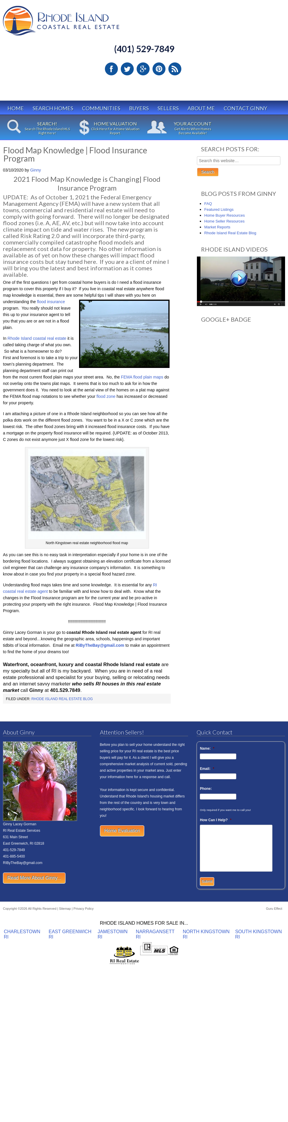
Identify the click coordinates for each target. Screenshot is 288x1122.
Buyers (139, 108)
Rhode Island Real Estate (73, 23)
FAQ (208, 203)
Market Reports (217, 227)
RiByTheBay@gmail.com (100, 645)
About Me (201, 108)
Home (15, 108)
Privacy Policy (83, 908)
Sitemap (65, 908)
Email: (207, 769)
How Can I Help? (215, 820)
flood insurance (51, 301)
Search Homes (53, 108)
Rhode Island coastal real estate (37, 338)
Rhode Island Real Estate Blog (62, 699)
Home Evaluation (122, 830)
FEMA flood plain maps (143, 377)
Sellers (168, 108)
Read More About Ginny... (34, 877)
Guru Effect (274, 908)
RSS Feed (174, 68)
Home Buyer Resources (224, 215)
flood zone (105, 396)
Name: (207, 748)
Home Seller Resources (224, 221)
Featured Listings (219, 209)
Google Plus (143, 68)
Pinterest (159, 68)
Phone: (206, 789)
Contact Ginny (245, 108)
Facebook (111, 68)
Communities (101, 108)
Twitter (127, 68)
